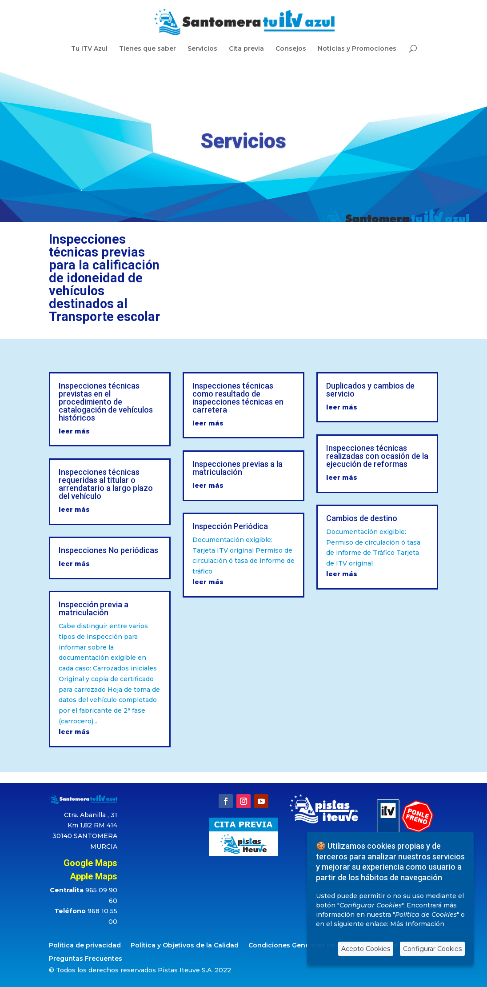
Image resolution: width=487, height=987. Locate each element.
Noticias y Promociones (357, 48)
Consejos (290, 48)
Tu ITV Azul (89, 48)
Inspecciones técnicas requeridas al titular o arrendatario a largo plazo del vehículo (106, 484)
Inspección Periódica (230, 526)
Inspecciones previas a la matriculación (237, 468)
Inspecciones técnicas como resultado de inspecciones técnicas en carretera (237, 397)
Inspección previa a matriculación (93, 608)
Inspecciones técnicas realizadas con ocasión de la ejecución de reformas (377, 456)
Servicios (202, 48)
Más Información (417, 924)
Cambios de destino (361, 518)
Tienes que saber (147, 48)
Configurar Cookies (432, 949)
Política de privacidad (85, 945)
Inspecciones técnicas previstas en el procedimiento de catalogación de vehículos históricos (106, 401)
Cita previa (246, 48)
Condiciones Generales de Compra (305, 945)
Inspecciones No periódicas (108, 550)
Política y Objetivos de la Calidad (185, 945)
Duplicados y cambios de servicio (370, 389)
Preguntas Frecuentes (85, 959)
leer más (74, 431)
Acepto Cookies (365, 949)
